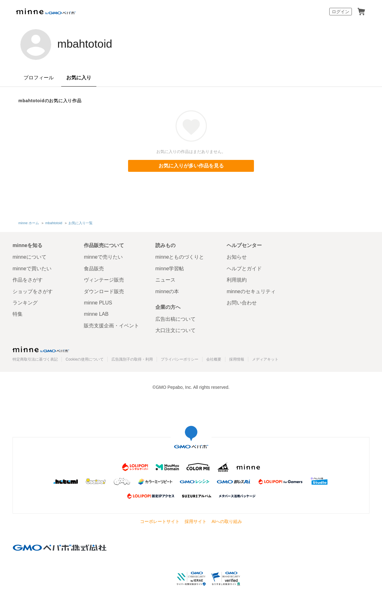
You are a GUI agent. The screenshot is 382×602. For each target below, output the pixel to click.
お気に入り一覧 (80, 222)
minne (41, 349)
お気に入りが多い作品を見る (191, 165)
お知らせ (237, 256)
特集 (18, 313)
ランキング (25, 302)
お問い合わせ (242, 302)
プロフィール (39, 77)
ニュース (165, 279)
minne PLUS (98, 302)
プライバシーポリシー (179, 359)
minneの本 (167, 290)
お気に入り (78, 77)
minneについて (29, 256)
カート (361, 12)
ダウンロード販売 (104, 290)
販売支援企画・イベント (111, 325)
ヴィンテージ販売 (104, 279)
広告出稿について (175, 318)
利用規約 (237, 279)
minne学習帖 (169, 268)
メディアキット (265, 359)
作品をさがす (28, 279)
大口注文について (175, 330)
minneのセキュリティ (251, 290)
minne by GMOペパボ (46, 11)
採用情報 (236, 359)
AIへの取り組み (227, 521)
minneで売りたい (103, 256)
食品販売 (94, 268)
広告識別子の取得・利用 (132, 359)
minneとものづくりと (179, 256)
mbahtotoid (88, 44)
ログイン (340, 11)
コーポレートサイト (160, 521)
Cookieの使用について (85, 359)
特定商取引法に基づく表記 (35, 359)
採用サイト (196, 521)
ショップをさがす (33, 290)
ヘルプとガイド (244, 268)
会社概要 (213, 359)
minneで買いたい (32, 268)
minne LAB (96, 313)
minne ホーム (29, 222)
